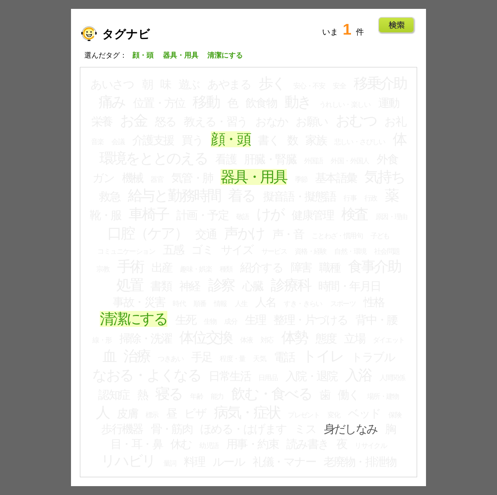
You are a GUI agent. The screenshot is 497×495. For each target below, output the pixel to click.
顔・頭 (230, 139)
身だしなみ (351, 429)
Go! (396, 25)
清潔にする (133, 319)
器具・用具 (254, 177)
